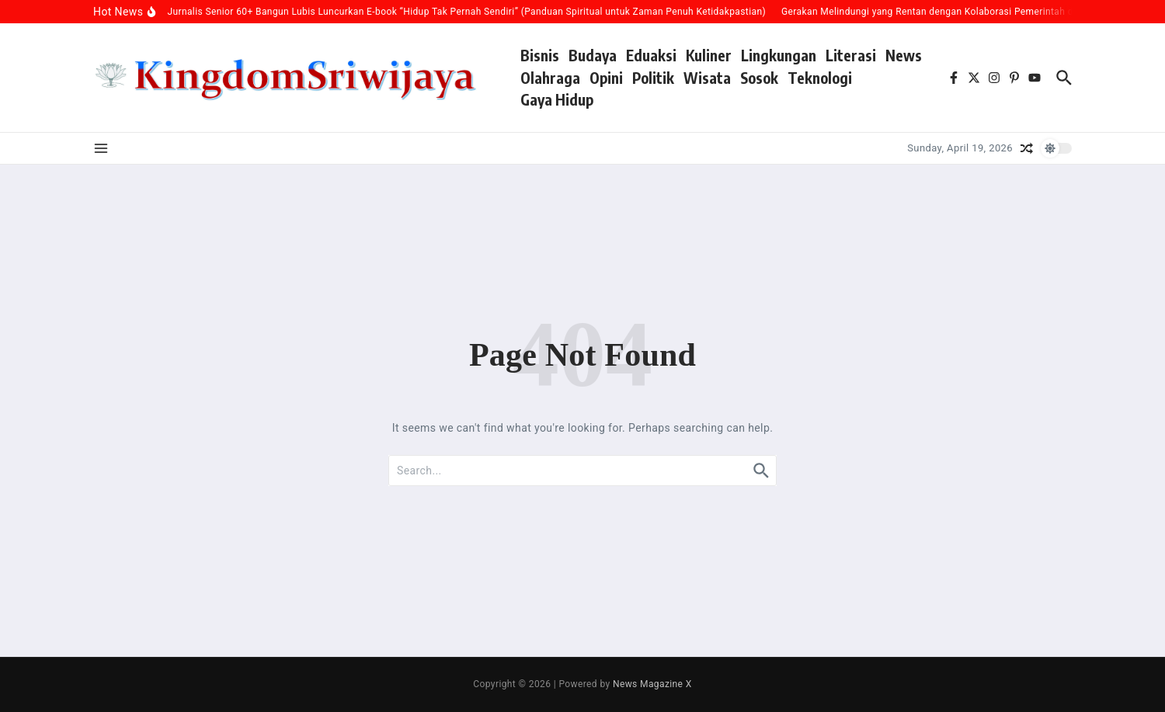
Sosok (759, 77)
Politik (653, 77)
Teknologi (820, 77)
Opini (606, 77)
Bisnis (539, 55)
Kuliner (709, 55)
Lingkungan (778, 55)
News (903, 55)
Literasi (851, 55)
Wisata (707, 77)
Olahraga (550, 77)
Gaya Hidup (556, 99)
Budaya (593, 55)
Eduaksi (651, 55)
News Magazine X (652, 684)
